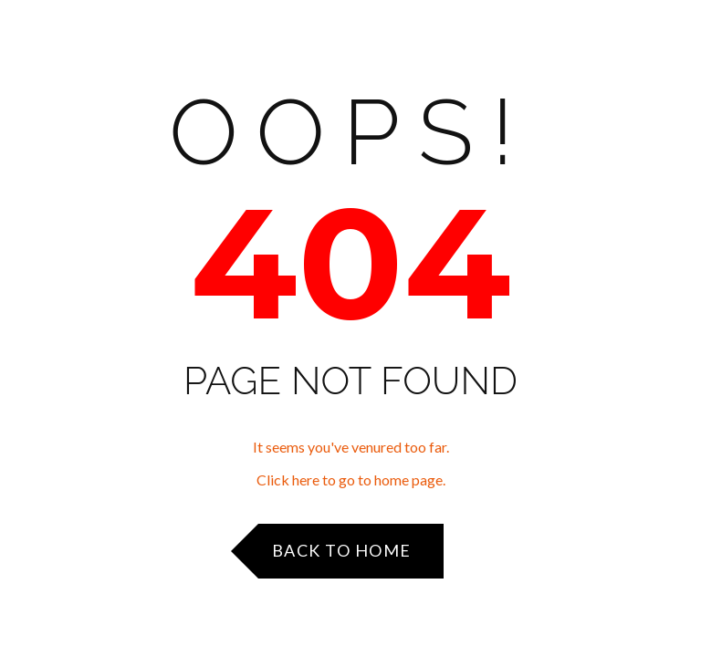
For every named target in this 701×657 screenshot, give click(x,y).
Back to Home (342, 550)
